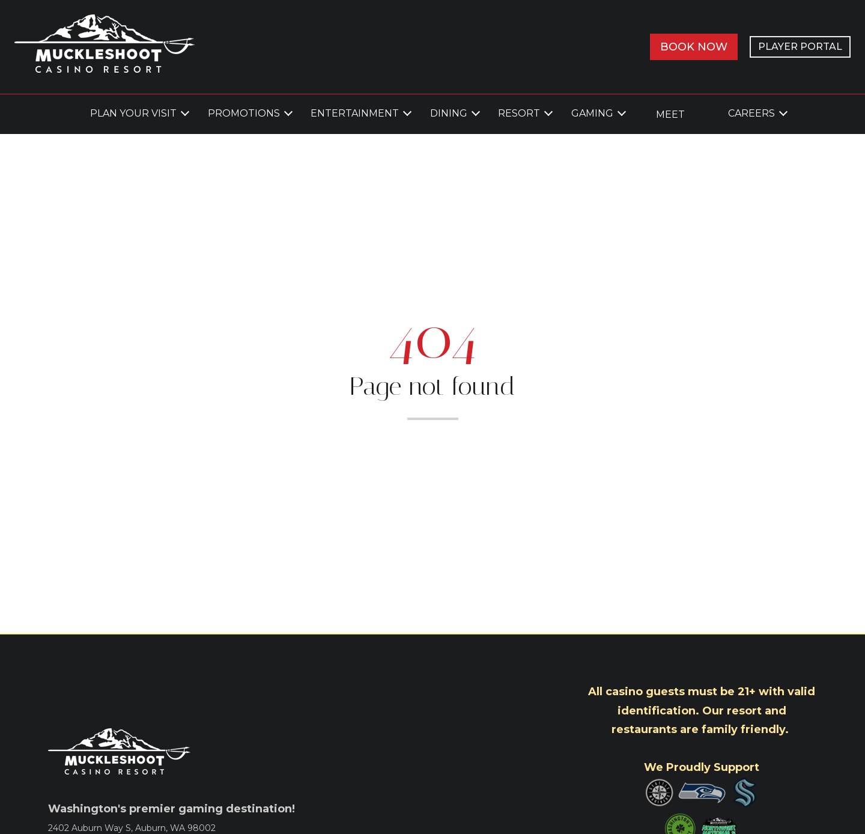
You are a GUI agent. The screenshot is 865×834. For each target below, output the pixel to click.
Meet (670, 114)
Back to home (432, 445)
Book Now (693, 46)
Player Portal (800, 46)
